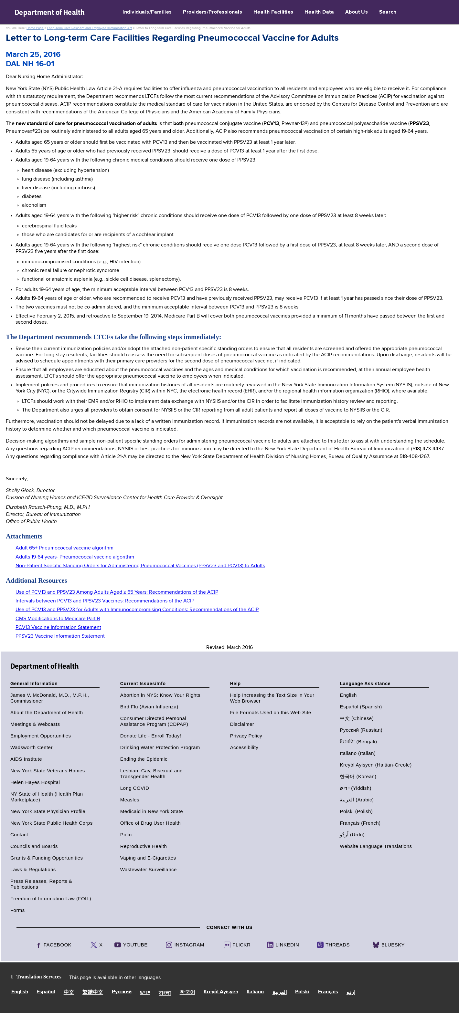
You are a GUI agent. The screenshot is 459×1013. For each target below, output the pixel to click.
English (348, 695)
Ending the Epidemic (143, 759)
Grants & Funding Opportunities (46, 858)
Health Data (319, 12)
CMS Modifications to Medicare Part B (58, 618)
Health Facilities (273, 12)
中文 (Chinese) (357, 718)
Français (328, 992)
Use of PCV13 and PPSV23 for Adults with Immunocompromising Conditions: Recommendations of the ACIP (137, 609)
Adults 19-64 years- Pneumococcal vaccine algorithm (75, 557)
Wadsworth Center (31, 747)
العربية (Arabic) (357, 799)
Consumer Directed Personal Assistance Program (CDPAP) (154, 721)
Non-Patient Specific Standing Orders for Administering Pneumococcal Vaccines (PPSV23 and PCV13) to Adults (140, 566)
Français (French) (360, 823)
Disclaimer (242, 724)
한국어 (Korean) (358, 776)
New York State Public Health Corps (51, 823)
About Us (356, 12)
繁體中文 (92, 992)
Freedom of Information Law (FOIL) (50, 898)
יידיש (145, 992)
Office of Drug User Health (150, 823)
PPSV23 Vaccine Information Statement (60, 636)
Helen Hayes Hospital (35, 782)
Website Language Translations (376, 846)
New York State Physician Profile (47, 811)
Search (388, 12)
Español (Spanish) (361, 706)
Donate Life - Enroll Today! (150, 735)
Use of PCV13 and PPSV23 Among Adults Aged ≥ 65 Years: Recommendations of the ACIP (117, 592)
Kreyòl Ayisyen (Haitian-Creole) (375, 765)
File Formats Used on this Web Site (270, 712)
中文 (69, 992)
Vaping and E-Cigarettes (148, 858)
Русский (122, 992)
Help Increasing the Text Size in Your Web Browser (272, 698)
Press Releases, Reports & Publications (41, 884)
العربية (279, 992)
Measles (129, 799)
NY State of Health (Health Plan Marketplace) (46, 796)
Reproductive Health (143, 846)
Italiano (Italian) (358, 753)
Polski (302, 992)
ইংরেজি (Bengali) (358, 741)
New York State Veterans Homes (47, 770)
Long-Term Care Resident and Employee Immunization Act (89, 28)
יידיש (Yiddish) (355, 788)
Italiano (255, 992)
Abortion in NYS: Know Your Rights (160, 695)
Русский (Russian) (361, 730)
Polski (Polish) (356, 811)
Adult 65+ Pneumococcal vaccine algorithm (64, 548)
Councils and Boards (34, 846)
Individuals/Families (147, 12)
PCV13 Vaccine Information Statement (58, 627)
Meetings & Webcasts (35, 724)
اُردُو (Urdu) (352, 834)
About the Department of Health (46, 712)
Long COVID (134, 788)
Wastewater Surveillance (148, 869)
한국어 (187, 992)
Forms (17, 910)
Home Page (35, 28)
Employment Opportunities (40, 735)
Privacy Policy (246, 735)
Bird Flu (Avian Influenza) (149, 706)
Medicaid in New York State (151, 811)
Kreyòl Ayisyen (221, 992)
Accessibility (244, 747)
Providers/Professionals (212, 12)
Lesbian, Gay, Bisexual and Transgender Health (151, 773)
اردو (351, 992)
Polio (126, 834)
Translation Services (38, 976)
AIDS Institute (26, 759)
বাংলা (165, 993)
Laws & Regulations (33, 869)
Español (46, 992)
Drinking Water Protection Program (160, 747)
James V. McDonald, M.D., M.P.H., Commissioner (49, 698)
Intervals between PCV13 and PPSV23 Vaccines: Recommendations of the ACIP (105, 601)
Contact (19, 834)
